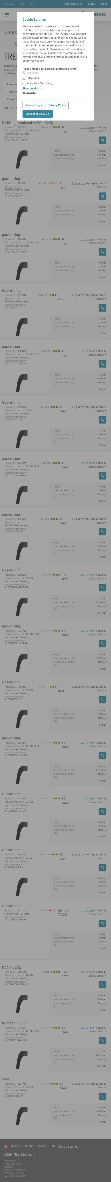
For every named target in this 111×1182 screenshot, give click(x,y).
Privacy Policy (57, 105)
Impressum (29, 92)
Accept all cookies (37, 114)
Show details (32, 88)
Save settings (33, 105)
